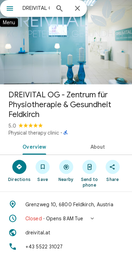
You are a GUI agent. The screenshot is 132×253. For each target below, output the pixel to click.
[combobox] (36, 8)
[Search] (59, 9)
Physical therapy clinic (33, 133)
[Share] (112, 170)
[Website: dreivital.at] (66, 233)
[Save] (42, 170)
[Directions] (19, 170)
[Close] (77, 9)
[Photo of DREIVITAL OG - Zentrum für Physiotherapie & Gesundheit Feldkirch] (66, 42)
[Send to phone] (89, 173)
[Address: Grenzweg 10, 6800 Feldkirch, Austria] (66, 204)
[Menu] (10, 9)
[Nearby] (65, 170)
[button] (66, 219)
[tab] (33, 146)
